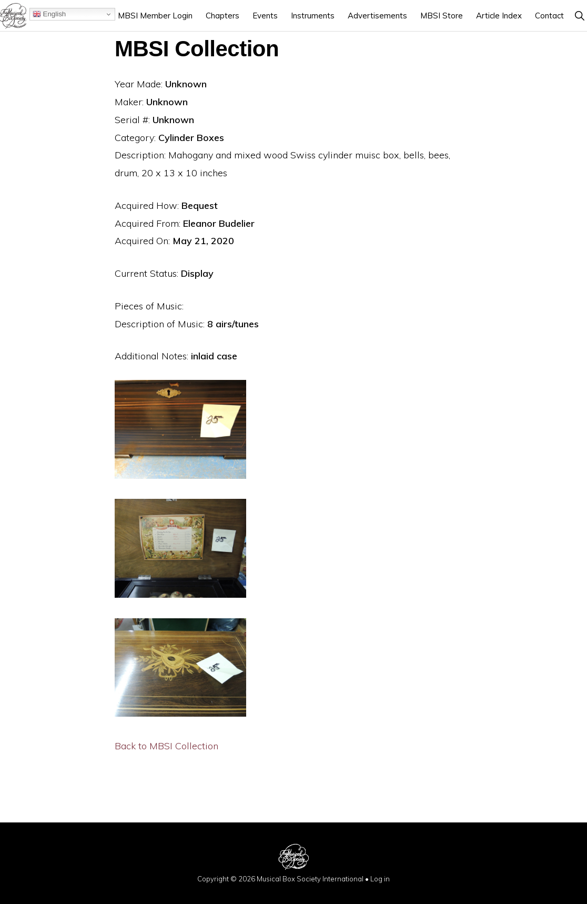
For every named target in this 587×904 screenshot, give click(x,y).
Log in (380, 879)
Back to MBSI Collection (166, 746)
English (49, 14)
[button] (579, 15)
